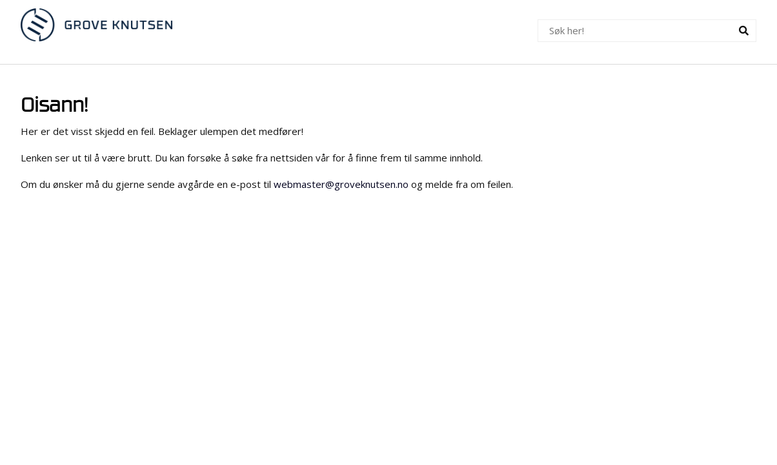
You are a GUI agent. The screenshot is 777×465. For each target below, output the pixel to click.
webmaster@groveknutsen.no (341, 184)
